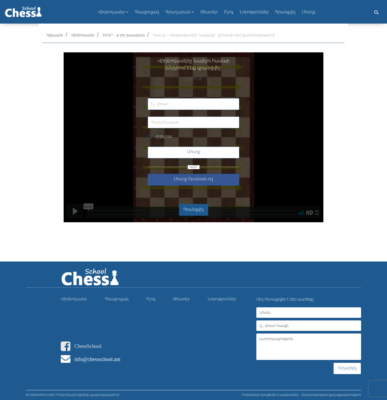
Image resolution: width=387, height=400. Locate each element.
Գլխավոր (54, 35)
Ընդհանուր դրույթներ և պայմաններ (270, 395)
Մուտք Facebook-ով (193, 179)
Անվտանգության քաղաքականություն (331, 395)
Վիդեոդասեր (113, 12)
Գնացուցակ (117, 299)
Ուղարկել (347, 368)
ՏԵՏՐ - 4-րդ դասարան (123, 35)
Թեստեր (181, 299)
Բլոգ (151, 299)
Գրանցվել (285, 12)
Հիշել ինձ (164, 136)
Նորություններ (222, 299)
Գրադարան (179, 12)
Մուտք (308, 12)
